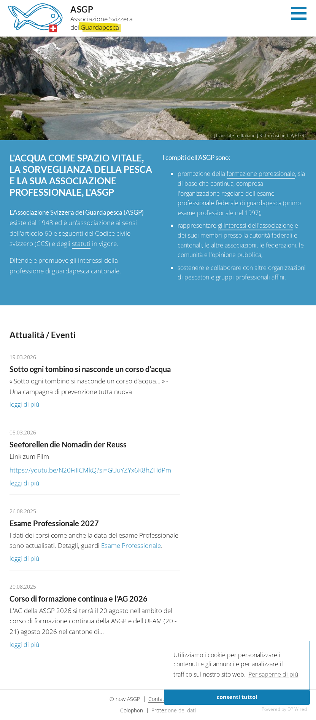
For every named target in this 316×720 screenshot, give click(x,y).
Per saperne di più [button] (273, 674)
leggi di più (24, 404)
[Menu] (299, 15)
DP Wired (297, 709)
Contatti (157, 698)
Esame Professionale (131, 545)
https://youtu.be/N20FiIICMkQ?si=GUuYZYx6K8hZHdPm (90, 470)
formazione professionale (261, 173)
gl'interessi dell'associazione (255, 225)
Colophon (131, 710)
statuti (81, 243)
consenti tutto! (237, 697)
